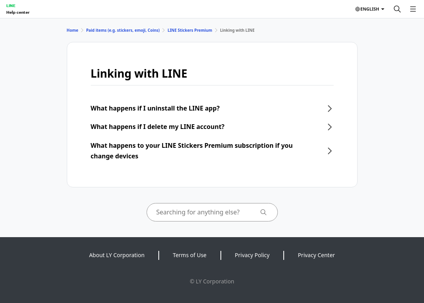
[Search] (397, 9)
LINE (10, 5)
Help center (17, 12)
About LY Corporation (117, 255)
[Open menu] (413, 9)
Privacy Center (316, 255)
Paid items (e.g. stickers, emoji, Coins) (123, 30)
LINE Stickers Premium (189, 30)
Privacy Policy (252, 255)
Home (73, 30)
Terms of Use (190, 255)
